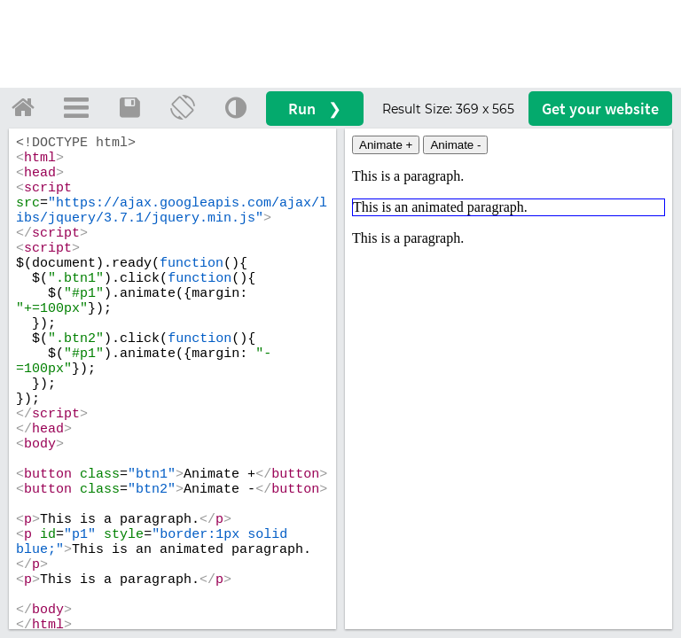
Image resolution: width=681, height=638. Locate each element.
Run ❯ (314, 108)
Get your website (600, 108)
